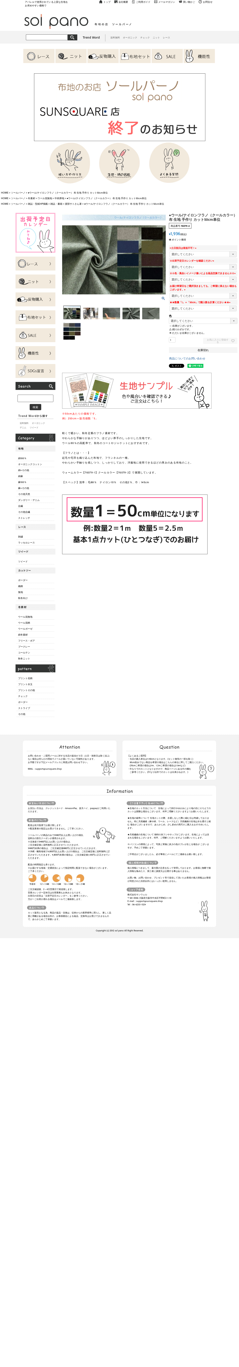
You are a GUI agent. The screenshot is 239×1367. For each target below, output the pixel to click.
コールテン (24, 652)
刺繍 (20, 536)
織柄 (20, 586)
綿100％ (22, 458)
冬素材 (31, 198)
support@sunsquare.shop (48, 768)
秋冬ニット (24, 658)
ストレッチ (24, 518)
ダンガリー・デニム (29, 500)
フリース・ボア (26, 640)
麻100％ (22, 482)
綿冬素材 (23, 634)
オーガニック (130, 37)
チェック (145, 37)
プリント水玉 (25, 684)
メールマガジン (166, 2)
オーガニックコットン (30, 464)
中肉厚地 (59, 198)
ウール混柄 (24, 622)
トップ (107, 2)
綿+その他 (23, 470)
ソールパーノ (18, 192)
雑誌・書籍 (56, 203)
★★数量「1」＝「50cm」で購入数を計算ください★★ (200, 302)
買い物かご (189, 2)
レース (166, 37)
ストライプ (24, 708)
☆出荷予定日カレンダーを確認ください (192, 260)
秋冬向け (23, 598)
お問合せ (208, 2)
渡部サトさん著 (73, 203)
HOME (4, 192)
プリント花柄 (25, 678)
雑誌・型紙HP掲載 (38, 203)
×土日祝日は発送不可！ (183, 248)
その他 (21, 714)
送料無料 (115, 37)
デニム (23, 427)
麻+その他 (23, 488)
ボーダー (23, 580)
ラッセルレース (26, 542)
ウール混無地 (45, 198)
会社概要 (123, 2)
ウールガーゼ (25, 628)
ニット (156, 37)
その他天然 (24, 494)
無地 (20, 592)
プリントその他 (26, 690)
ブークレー (24, 646)
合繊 (20, 506)
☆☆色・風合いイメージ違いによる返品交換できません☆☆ (203, 273)
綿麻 (20, 476)
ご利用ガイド (143, 2)
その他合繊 (24, 512)
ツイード (34, 427)
